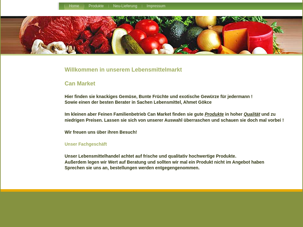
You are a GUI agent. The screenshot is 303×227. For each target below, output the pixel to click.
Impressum (156, 6)
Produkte (96, 6)
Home (74, 6)
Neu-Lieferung (125, 6)
